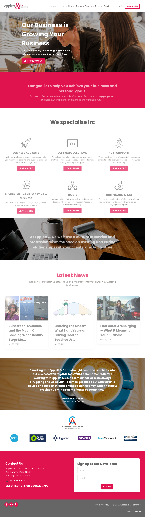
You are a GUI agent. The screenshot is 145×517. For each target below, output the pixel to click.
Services (109, 6)
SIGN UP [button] (107, 486)
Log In (120, 6)
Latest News (68, 6)
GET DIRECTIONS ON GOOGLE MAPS (26, 486)
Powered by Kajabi (134, 511)
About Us (54, 6)
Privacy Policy (102, 505)
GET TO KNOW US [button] (33, 61)
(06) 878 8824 (17, 480)
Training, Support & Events (89, 6)
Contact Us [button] (132, 6)
